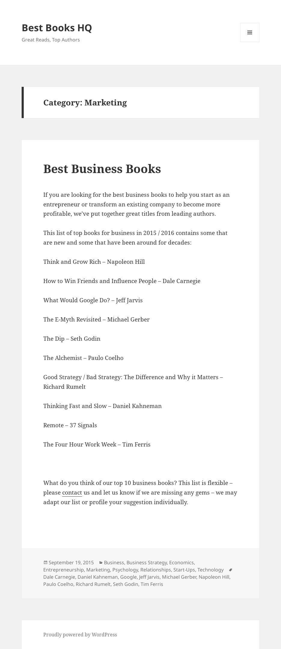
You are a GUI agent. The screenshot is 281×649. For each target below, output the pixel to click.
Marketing (98, 569)
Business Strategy (147, 562)
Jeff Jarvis (149, 577)
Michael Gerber (179, 577)
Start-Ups (184, 569)
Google (128, 577)
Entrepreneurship (63, 569)
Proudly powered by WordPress (80, 634)
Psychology (125, 569)
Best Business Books (102, 168)
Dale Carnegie (59, 577)
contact (72, 492)
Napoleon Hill (214, 577)
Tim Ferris (152, 584)
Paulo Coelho (58, 584)
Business (114, 562)
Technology (210, 569)
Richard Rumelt (93, 584)
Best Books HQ (57, 27)
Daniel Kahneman (98, 577)
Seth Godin (125, 584)
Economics (181, 562)
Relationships (155, 569)
